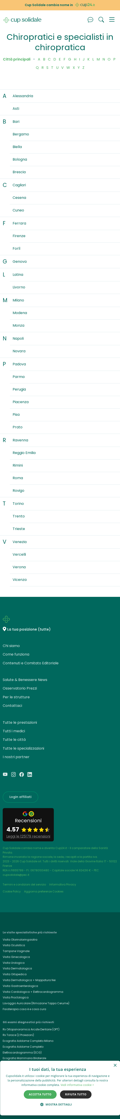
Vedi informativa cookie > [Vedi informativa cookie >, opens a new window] (77, 1085)
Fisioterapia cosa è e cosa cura (24, 1009)
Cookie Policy (12, 891)
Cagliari (19, 185)
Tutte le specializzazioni (23, 748)
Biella (17, 146)
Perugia (19, 389)
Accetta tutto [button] (40, 1094)
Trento (19, 516)
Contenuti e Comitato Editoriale (31, 663)
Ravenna (20, 440)
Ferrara (19, 223)
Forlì (16, 248)
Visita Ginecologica (16, 957)
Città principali (16, 59)
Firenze (19, 235)
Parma (19, 376)
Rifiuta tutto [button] (75, 1094)
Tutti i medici (14, 731)
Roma (18, 478)
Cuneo (18, 210)
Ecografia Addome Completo (23, 1047)
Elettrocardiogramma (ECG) (22, 1052)
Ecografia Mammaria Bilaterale (24, 1058)
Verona (19, 567)
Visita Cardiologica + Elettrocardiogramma (33, 992)
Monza (18, 325)
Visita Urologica (14, 963)
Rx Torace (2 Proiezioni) (18, 1035)
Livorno (19, 287)
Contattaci (12, 705)
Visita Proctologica (16, 997)
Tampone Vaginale (16, 951)
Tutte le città (14, 739)
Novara (19, 351)
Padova (19, 364)
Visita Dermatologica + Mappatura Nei (29, 980)
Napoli (18, 338)
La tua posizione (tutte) (29, 629)
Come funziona (16, 654)
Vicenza (20, 579)
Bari (16, 121)
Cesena (19, 197)
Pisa (16, 414)
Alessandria (23, 96)
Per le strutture (16, 697)
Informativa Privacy (62, 884)
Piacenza (21, 401)
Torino (18, 503)
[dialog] (60, 1088)
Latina (18, 274)
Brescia (19, 172)
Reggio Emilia (24, 452)
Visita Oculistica (14, 945)
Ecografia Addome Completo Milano (28, 1041)
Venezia (20, 541)
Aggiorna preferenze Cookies (43, 891)
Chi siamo (11, 645)
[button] (111, 20)
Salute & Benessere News (25, 679)
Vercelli (19, 554)
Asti (16, 108)
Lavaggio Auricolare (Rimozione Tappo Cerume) (36, 1003)
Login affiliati (20, 797)
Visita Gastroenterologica (20, 986)
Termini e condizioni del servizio (24, 884)
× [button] (115, 1065)
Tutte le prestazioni (20, 722)
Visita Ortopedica (15, 974)
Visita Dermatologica (17, 968)
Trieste (19, 528)
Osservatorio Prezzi (20, 688)
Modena (20, 312)
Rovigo (18, 490)
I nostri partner (16, 756)
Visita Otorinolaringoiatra (20, 939)
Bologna (20, 159)
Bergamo (21, 134)
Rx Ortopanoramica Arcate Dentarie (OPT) (31, 1029)
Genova (20, 261)
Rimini (18, 465)
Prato (18, 427)
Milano (18, 300)
